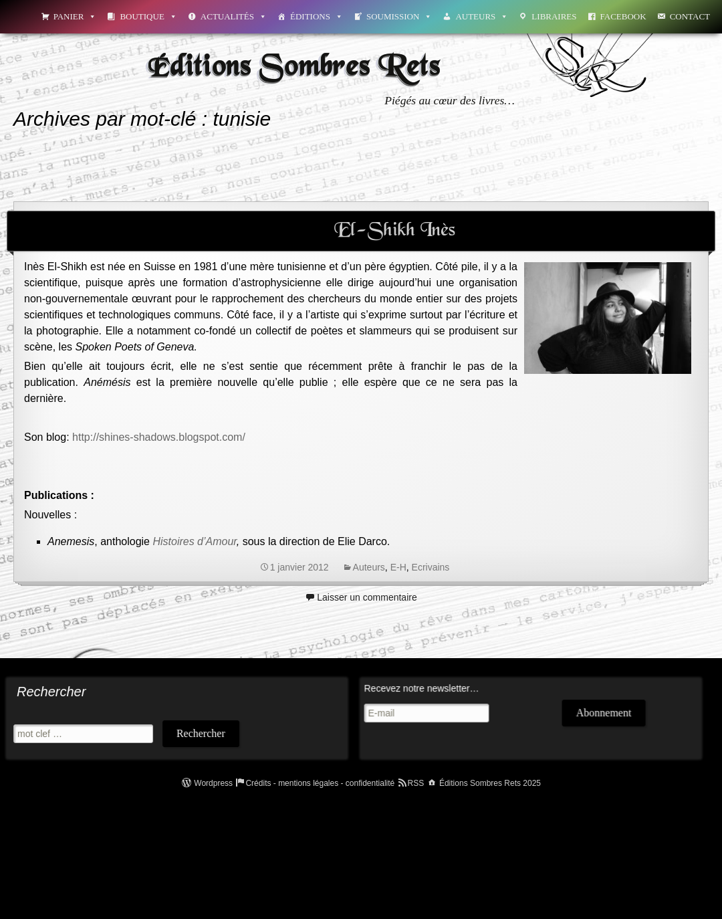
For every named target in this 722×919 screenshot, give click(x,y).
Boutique (148, 16)
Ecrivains (431, 567)
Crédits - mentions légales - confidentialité (319, 783)
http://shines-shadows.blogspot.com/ (158, 437)
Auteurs (481, 16)
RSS (416, 783)
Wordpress (213, 783)
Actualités (234, 16)
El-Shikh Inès (394, 231)
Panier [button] (75, 16)
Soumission (399, 16)
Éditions (316, 16)
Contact (690, 16)
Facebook (623, 16)
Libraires (553, 16)
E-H (398, 567)
